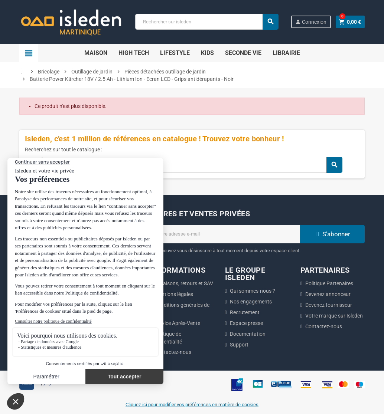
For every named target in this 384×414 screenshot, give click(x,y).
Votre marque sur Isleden (334, 316)
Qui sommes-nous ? (252, 291)
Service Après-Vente (177, 323)
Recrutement (245, 312)
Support (239, 345)
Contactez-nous (172, 352)
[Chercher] (206, 22)
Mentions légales (173, 294)
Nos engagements (251, 302)
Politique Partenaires (329, 283)
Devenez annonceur (328, 294)
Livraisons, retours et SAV (183, 283)
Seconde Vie (243, 52)
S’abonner (332, 234)
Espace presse (246, 323)
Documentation (248, 334)
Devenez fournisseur (328, 305)
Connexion (310, 22)
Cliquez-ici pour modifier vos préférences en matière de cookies (192, 404)
